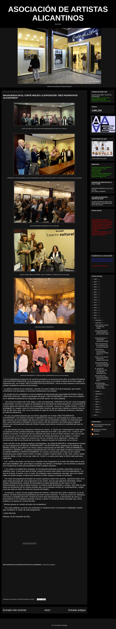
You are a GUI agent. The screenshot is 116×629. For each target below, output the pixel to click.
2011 (95, 318)
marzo (97, 407)
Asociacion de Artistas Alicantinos (100, 430)
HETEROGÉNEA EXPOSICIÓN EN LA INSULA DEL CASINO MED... (102, 386)
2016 (95, 305)
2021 (95, 292)
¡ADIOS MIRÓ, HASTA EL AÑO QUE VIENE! (101, 326)
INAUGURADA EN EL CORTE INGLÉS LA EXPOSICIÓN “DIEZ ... (101, 333)
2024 (95, 284)
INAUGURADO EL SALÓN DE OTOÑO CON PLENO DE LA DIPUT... (101, 378)
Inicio (47, 610)
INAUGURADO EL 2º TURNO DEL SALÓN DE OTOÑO (101, 339)
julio (96, 396)
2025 (95, 282)
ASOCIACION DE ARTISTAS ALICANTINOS (102, 425)
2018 (95, 300)
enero (97, 412)
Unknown (96, 434)
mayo (97, 401)
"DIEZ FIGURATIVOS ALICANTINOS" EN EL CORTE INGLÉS (101, 345)
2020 (95, 294)
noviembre (98, 323)
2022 (95, 289)
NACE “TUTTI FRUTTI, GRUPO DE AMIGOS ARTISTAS (102, 358)
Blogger (65, 625)
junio (96, 399)
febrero (97, 409)
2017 (95, 302)
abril (96, 404)
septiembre (98, 394)
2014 (95, 310)
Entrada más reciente (14, 610)
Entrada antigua (77, 610)
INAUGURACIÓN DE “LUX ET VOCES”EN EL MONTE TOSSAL (102, 364)
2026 (95, 279)
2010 (95, 415)
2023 (95, 287)
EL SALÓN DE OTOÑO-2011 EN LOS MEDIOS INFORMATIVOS (101, 371)
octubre (97, 391)
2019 (95, 297)
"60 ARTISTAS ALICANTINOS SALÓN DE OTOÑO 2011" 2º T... (101, 352)
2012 (95, 315)
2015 (95, 307)
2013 (95, 313)
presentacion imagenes (49, 564)
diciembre (98, 320)
